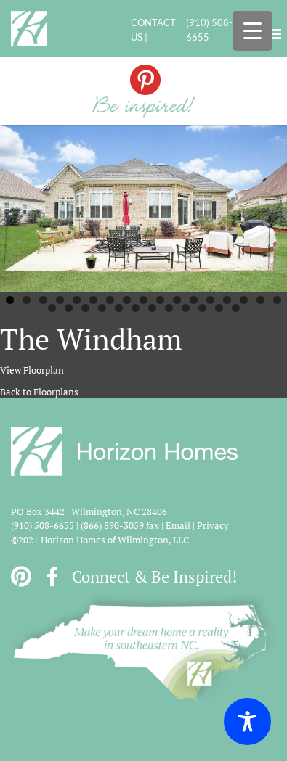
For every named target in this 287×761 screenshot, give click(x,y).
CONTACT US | (153, 30)
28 (219, 308)
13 (210, 300)
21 (102, 308)
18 (52, 308)
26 (186, 308)
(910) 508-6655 (209, 30)
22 (119, 308)
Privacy (213, 525)
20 (85, 308)
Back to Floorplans (39, 391)
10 (160, 300)
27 (202, 308)
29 (236, 308)
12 (194, 300)
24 (152, 308)
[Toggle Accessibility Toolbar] (247, 721)
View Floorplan (32, 370)
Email (178, 525)
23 (136, 308)
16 (260, 300)
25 (169, 308)
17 (277, 300)
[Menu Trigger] (252, 31)
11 (177, 300)
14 (227, 300)
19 (69, 308)
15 (244, 300)
